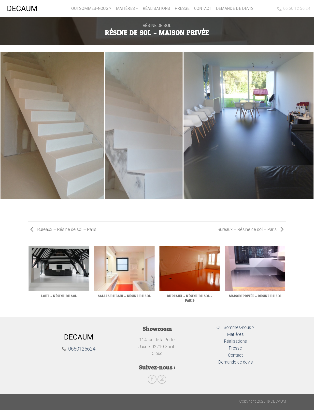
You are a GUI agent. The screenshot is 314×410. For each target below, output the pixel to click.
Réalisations (156, 8)
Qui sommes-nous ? (91, 8)
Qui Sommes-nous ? (235, 327)
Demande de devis (235, 8)
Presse (182, 8)
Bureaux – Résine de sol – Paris (63, 229)
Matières (127, 8)
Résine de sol (157, 25)
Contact (203, 8)
